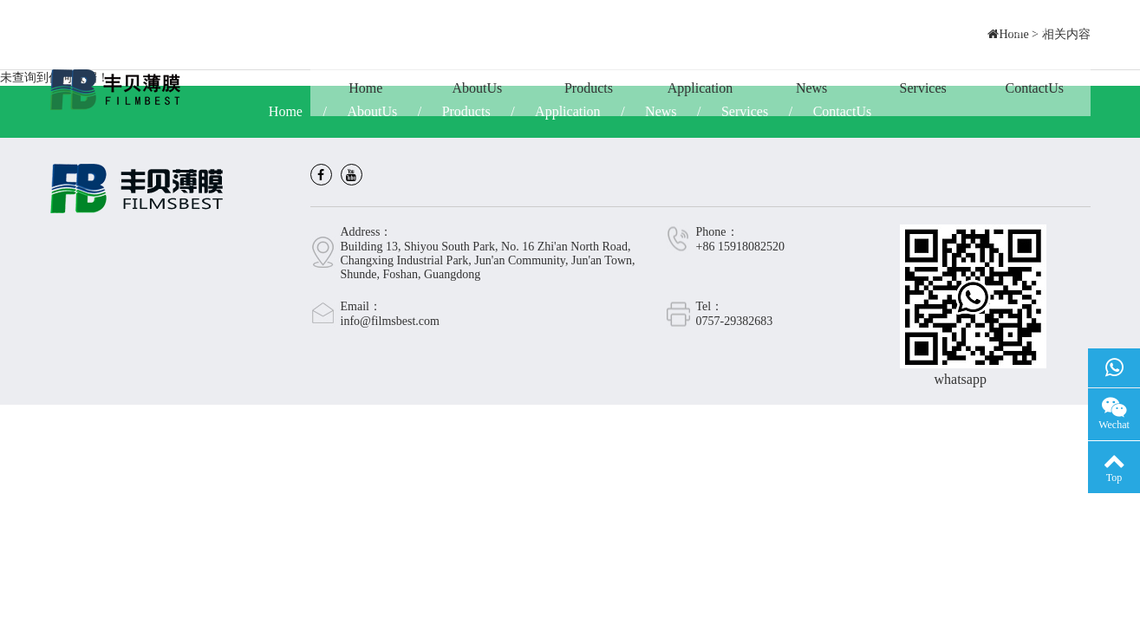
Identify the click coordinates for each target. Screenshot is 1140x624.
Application (700, 88)
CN (1028, 29)
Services (923, 88)
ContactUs (1034, 88)
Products (588, 88)
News (811, 88)
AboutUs (477, 88)
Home (365, 88)
